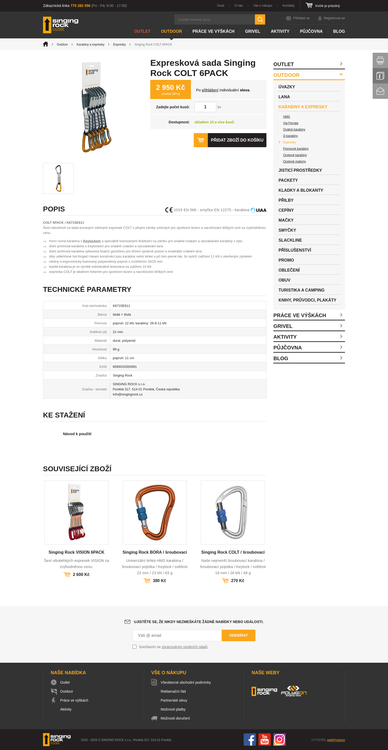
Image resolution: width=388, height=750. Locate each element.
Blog (339, 31)
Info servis (380, 75)
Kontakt (380, 91)
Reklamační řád (173, 691)
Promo (286, 260)
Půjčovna (311, 31)
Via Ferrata (290, 123)
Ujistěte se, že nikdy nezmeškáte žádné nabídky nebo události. (199, 622)
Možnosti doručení (175, 718)
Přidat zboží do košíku (237, 140)
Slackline (290, 240)
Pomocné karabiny (295, 149)
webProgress (336, 740)
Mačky (286, 220)
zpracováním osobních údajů (185, 647)
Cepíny (286, 210)
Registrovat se (334, 18)
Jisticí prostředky (300, 170)
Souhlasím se (173, 647)
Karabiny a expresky (90, 44)
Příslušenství (294, 250)
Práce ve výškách (213, 31)
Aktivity (280, 31)
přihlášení (210, 90)
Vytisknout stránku (380, 60)
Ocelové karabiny (295, 155)
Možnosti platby (173, 709)
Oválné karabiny (294, 129)
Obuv (284, 280)
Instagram (279, 739)
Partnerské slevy (174, 700)
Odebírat (238, 635)
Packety (288, 180)
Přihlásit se (301, 18)
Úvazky (286, 87)
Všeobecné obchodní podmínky (186, 682)
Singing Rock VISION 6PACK (76, 552)
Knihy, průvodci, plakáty (307, 300)
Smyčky (287, 230)
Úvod (220, 5)
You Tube (264, 739)
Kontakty (289, 5)
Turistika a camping (301, 290)
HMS (286, 117)
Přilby (286, 200)
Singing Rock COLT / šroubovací (233, 552)
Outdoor (171, 31)
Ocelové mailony (294, 161)
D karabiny (290, 136)
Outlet (142, 31)
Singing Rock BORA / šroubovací (155, 552)
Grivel (252, 31)
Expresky (119, 44)
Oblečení (289, 270)
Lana (284, 97)
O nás (239, 5)
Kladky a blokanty (300, 190)
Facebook (250, 739)
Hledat (260, 19)
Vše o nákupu (262, 5)
